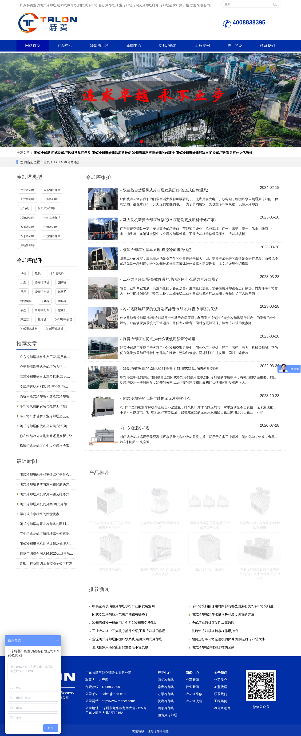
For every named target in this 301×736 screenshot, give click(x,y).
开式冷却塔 (27, 199)
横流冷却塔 (27, 217)
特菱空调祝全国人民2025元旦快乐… (46, 553)
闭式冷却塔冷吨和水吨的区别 (213, 647)
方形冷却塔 (27, 227)
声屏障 (62, 301)
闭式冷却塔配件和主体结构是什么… (46, 474)
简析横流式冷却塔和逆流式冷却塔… (46, 396)
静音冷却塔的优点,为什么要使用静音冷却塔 (159, 339)
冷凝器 (45, 301)
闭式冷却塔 (42, 153)
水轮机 (24, 208)
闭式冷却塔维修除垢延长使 (111, 153)
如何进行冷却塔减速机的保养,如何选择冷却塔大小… (230, 639)
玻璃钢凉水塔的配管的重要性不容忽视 (120, 647)
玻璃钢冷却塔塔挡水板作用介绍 (215, 631)
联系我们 (267, 46)
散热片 (62, 291)
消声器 (62, 282)
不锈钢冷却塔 (52, 236)
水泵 (23, 282)
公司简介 (220, 680)
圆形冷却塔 (27, 236)
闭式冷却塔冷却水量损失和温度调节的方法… (224, 614)
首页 (46, 162)
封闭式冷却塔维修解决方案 (192, 153)
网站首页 (32, 46)
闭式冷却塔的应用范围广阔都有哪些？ (120, 614)
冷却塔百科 (99, 46)
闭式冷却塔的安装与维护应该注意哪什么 (157, 398)
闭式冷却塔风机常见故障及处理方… (46, 543)
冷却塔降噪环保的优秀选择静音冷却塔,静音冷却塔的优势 (170, 309)
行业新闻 (192, 687)
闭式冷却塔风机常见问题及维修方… (46, 494)
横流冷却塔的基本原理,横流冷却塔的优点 (157, 250)
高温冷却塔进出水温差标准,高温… (45, 376)
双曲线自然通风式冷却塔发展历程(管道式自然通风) (165, 190)
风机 (23, 273)
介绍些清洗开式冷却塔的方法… (43, 367)
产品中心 (65, 46)
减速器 (24, 319)
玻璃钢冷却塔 (52, 190)
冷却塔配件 (168, 46)
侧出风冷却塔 (167, 715)
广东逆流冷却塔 (136, 428)
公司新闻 (192, 680)
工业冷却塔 (51, 199)
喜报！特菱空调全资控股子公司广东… (48, 563)
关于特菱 (234, 46)
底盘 (23, 310)
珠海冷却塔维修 (158, 731)
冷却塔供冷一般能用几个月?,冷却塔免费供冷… (126, 623)
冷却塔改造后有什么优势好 (232, 153)
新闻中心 (133, 46)
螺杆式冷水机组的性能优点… (41, 514)
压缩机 (42, 319)
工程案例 (202, 46)
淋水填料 (26, 301)
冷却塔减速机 (54, 328)
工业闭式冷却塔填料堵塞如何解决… (46, 534)
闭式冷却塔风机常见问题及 (71, 153)
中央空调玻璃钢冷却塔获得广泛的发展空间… (125, 606)
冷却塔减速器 (28, 328)
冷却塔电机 (42, 291)
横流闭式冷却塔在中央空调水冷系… (46, 446)
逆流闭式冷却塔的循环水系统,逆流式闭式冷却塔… (129, 639)
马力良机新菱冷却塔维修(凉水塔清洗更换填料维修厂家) (169, 220)
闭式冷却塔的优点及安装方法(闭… (45, 426)
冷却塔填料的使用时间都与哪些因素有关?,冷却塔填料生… (234, 606)
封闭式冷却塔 (46, 208)
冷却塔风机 (42, 282)
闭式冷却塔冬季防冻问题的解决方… (46, 484)
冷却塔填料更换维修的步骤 (152, 153)
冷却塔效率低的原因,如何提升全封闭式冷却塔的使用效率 (170, 368)
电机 (38, 273)
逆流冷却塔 (51, 227)
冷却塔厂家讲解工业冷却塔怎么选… (46, 416)
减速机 (62, 310)
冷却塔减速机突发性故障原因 (213, 623)
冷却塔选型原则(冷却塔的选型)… (44, 386)
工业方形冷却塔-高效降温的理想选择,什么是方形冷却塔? (170, 279)
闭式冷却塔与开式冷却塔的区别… (44, 524)
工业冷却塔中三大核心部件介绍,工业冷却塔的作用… (130, 631)
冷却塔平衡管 (63, 319)
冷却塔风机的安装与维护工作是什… (46, 406)
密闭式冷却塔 (52, 217)
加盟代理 (220, 687)
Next (295, 99)
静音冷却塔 (166, 687)
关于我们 (220, 673)
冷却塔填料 (57, 273)
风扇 (23, 291)
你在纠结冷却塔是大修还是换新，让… (48, 436)
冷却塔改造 (194, 701)
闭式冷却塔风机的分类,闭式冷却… (45, 504)
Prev (6, 99)
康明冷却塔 (27, 245)
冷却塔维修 (194, 694)
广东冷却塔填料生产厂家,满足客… (45, 357)
